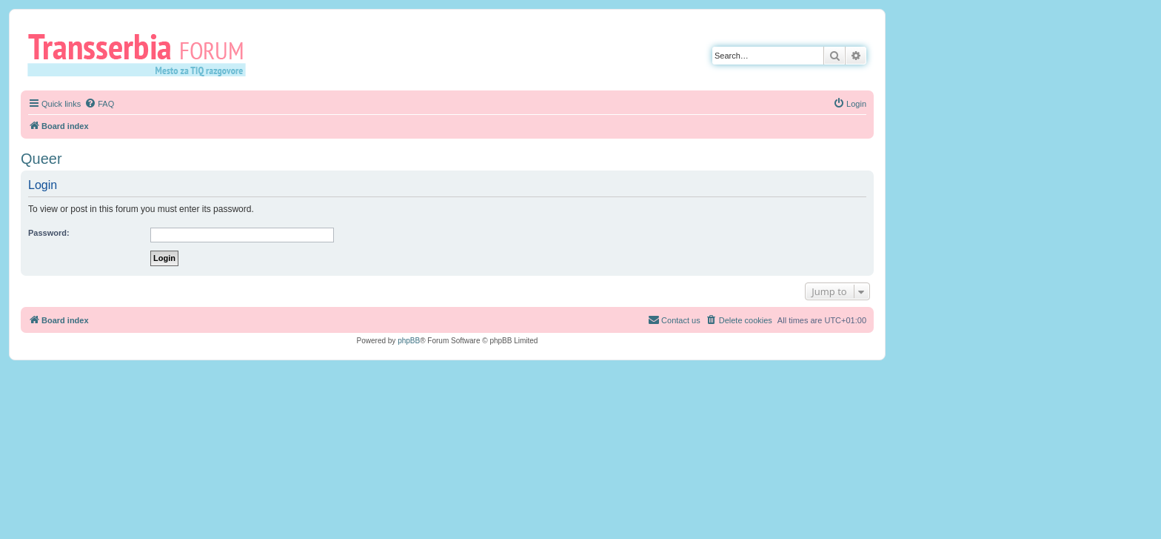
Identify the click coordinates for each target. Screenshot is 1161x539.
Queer (41, 159)
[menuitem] (99, 104)
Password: (49, 232)
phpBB (409, 341)
